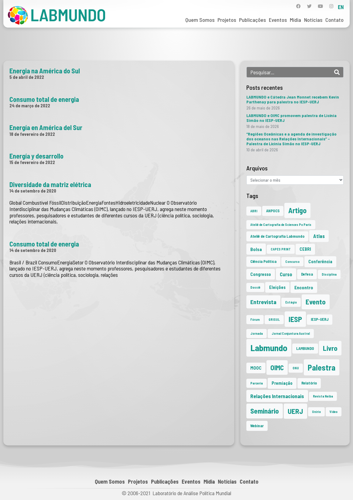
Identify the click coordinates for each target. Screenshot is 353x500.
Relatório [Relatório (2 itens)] (309, 383)
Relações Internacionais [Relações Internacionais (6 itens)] (277, 396)
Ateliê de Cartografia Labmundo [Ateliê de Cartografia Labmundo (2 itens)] (277, 236)
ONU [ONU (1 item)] (296, 368)
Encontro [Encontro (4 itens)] (303, 287)
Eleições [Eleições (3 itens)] (277, 287)
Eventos (278, 19)
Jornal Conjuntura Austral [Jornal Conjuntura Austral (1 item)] (291, 333)
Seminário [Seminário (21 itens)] (264, 411)
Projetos (227, 19)
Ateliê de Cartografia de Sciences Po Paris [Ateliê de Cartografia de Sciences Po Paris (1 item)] (280, 225)
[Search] (337, 72)
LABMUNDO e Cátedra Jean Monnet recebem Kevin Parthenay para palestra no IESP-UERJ (292, 99)
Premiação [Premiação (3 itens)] (282, 383)
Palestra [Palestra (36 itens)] (321, 367)
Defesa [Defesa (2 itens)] (307, 274)
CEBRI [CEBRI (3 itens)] (305, 249)
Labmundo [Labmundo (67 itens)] (268, 347)
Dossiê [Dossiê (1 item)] (255, 287)
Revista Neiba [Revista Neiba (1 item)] (323, 396)
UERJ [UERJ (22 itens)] (295, 411)
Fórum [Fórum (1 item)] (255, 319)
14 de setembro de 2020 (32, 190)
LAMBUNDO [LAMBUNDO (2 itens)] (305, 348)
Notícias (313, 19)
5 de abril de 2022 (26, 77)
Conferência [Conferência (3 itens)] (320, 261)
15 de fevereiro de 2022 (32, 162)
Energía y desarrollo (36, 156)
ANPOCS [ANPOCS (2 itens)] (272, 210)
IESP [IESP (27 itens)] (295, 319)
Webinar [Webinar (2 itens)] (257, 425)
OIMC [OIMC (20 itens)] (277, 367)
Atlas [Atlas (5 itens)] (319, 236)
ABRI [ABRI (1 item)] (253, 211)
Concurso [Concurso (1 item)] (292, 261)
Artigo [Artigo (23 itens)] (297, 210)
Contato (334, 19)
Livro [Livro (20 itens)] (330, 348)
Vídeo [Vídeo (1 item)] (334, 412)
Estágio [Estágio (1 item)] (291, 302)
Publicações (252, 19)
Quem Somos (199, 19)
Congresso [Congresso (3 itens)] (260, 274)
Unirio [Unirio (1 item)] (316, 412)
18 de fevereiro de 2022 (32, 134)
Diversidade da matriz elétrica (50, 184)
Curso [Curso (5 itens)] (286, 274)
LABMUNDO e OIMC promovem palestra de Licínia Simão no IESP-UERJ (291, 118)
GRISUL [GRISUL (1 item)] (274, 319)
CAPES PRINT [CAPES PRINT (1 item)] (281, 249)
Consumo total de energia (44, 99)
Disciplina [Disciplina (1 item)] (329, 274)
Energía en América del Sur (45, 127)
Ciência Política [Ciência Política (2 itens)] (263, 261)
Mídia (295, 19)
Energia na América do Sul (44, 71)
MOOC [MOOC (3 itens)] (256, 368)
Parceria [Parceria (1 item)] (256, 383)
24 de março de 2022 (29, 105)
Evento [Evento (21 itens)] (316, 301)
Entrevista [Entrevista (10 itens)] (263, 301)
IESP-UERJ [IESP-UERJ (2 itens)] (319, 319)
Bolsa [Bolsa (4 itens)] (256, 249)
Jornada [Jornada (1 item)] (256, 333)
